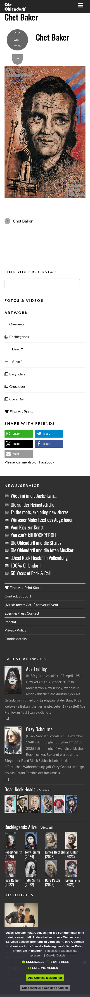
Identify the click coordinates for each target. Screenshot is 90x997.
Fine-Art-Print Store (23, 587)
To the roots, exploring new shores (39, 512)
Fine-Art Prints (19, 411)
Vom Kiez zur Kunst (27, 527)
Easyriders (15, 374)
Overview (14, 324)
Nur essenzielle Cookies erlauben (45, 988)
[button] (19, 434)
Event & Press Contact (22, 613)
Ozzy (39, 729)
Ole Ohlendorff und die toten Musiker (42, 550)
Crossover (15, 386)
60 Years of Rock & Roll (31, 573)
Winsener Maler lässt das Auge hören (42, 519)
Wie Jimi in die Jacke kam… (34, 495)
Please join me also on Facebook (29, 462)
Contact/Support (18, 596)
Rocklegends (17, 336)
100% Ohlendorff (25, 565)
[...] (7, 718)
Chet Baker (21, 17)
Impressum (35, 955)
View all (45, 790)
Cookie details (16, 638)
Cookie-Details (56, 955)
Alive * (13, 361)
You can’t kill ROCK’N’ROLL (34, 534)
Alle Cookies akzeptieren (45, 977)
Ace (36, 669)
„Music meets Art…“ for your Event (31, 604)
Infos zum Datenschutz (62, 950)
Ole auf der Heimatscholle (32, 504)
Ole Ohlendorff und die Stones (36, 542)
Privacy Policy (15, 630)
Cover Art (15, 399)
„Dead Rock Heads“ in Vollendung (39, 557)
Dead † (14, 349)
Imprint (10, 622)
